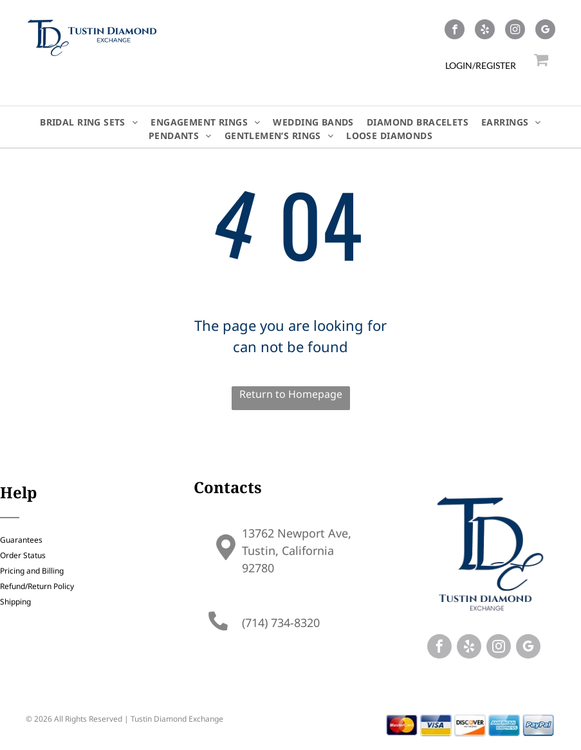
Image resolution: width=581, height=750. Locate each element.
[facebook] (455, 30)
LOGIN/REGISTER (480, 65)
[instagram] (515, 30)
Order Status (23, 555)
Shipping (15, 601)
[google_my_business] (545, 30)
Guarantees (21, 539)
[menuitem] (88, 122)
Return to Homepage (290, 394)
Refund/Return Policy (37, 586)
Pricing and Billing (32, 570)
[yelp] (485, 30)
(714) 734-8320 (281, 622)
